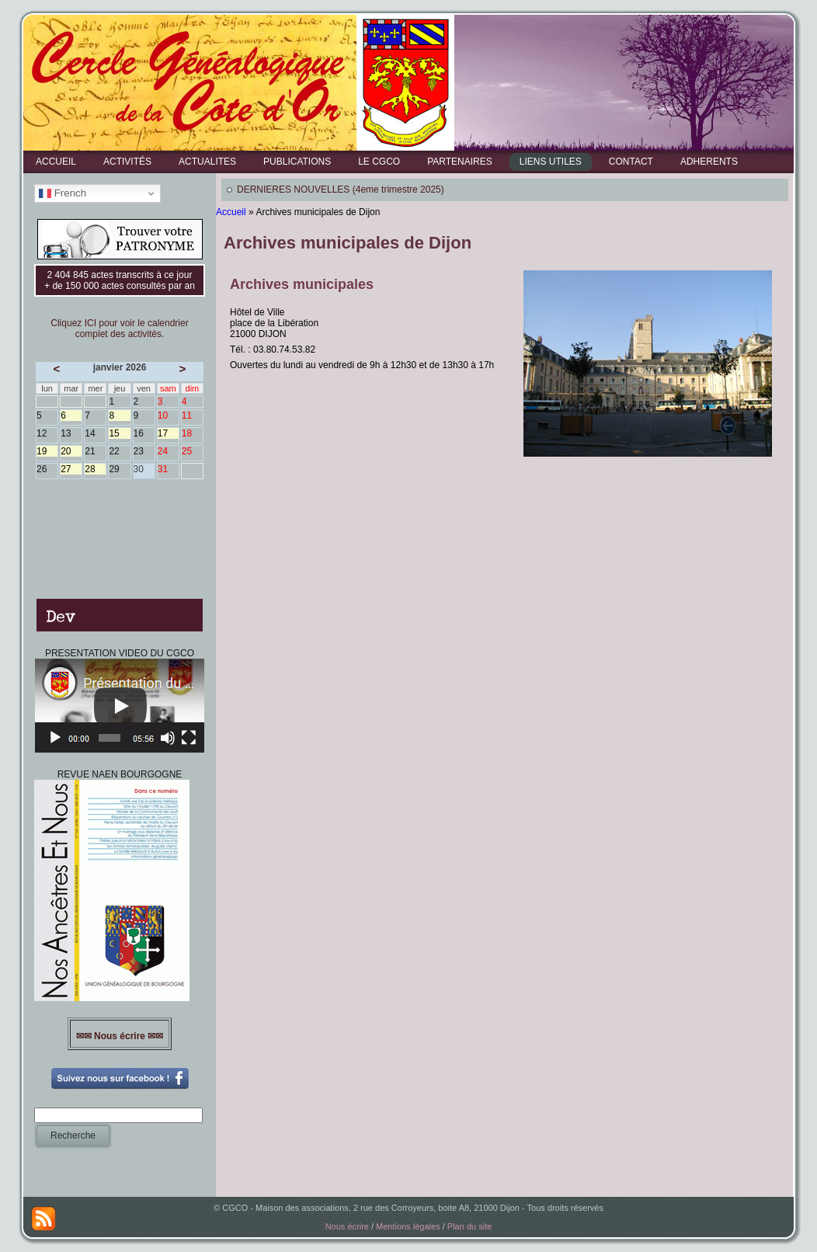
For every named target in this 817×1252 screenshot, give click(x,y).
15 (119, 433)
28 (95, 469)
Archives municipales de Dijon (347, 242)
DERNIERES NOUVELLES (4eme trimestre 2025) (340, 189)
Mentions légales (408, 1226)
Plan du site (469, 1226)
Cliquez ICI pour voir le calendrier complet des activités (119, 328)
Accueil (231, 212)
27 (71, 469)
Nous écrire (347, 1226)
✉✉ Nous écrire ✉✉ (120, 1036)
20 (71, 451)
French (62, 193)
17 (168, 433)
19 (47, 451)
